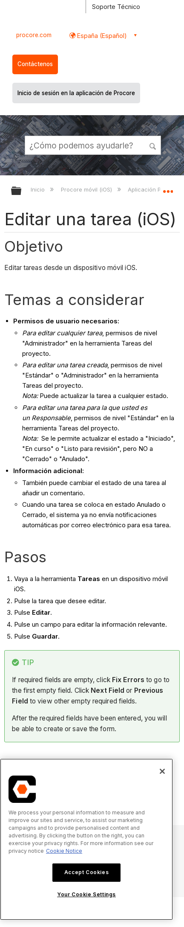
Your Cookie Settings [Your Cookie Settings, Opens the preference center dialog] (86, 894)
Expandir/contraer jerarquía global (21, 191)
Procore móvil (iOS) (87, 189)
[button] (153, 145)
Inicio (38, 189)
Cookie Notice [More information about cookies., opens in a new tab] (64, 851)
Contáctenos (35, 64)
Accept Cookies (86, 872)
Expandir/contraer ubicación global (168, 188)
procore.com (34, 35)
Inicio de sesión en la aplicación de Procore (76, 93)
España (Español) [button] (101, 35)
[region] (86, 839)
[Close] (162, 771)
